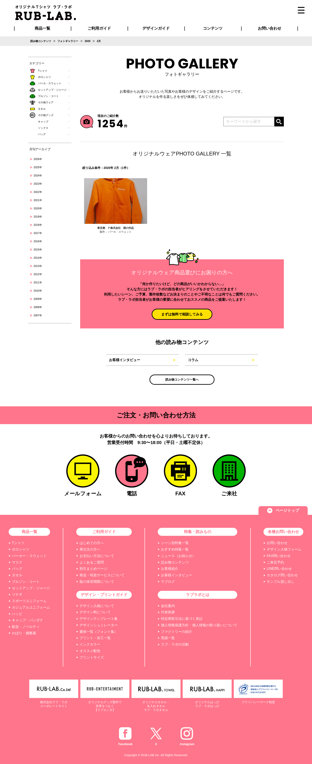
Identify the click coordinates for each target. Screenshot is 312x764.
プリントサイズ (92, 657)
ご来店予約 (275, 562)
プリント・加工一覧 (95, 638)
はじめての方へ (92, 543)
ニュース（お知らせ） (178, 556)
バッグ (42, 134)
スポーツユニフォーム (29, 601)
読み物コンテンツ (175, 562)
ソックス (43, 127)
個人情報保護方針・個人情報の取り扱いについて (199, 625)
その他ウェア (46, 102)
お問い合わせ (277, 543)
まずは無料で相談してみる (182, 314)
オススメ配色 (90, 651)
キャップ (43, 121)
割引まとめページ (93, 568)
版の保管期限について (97, 581)
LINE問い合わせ (279, 568)
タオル (42, 108)
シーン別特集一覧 (175, 543)
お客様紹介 (169, 568)
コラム (193, 360)
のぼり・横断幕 (24, 633)
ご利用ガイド (104, 532)
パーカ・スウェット (49, 83)
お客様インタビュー (124, 360)
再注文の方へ (90, 549)
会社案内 (168, 606)
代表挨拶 (168, 612)
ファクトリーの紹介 (176, 631)
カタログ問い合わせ (282, 575)
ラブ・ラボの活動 (175, 644)
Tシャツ (42, 70)
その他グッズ (46, 115)
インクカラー (90, 644)
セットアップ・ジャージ (52, 89)
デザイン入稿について (97, 606)
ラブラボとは (197, 595)
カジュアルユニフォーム (31, 607)
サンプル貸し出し (280, 581)
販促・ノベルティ (26, 626)
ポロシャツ (44, 77)
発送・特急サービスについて (102, 575)
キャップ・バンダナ (27, 620)
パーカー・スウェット (29, 556)
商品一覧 (42, 28)
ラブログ (168, 581)
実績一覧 (168, 638)
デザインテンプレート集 (99, 618)
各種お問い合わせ (283, 532)
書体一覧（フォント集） (99, 631)
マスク (17, 562)
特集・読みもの (197, 532)
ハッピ (17, 614)
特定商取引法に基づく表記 (182, 618)
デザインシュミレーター (99, 625)
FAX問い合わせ (279, 556)
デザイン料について (95, 612)
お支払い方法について (97, 556)
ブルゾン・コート (48, 96)
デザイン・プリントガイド (104, 595)
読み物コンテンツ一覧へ (182, 379)
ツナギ (17, 594)
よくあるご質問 (92, 562)
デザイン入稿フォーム (284, 549)
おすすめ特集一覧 (175, 549)
